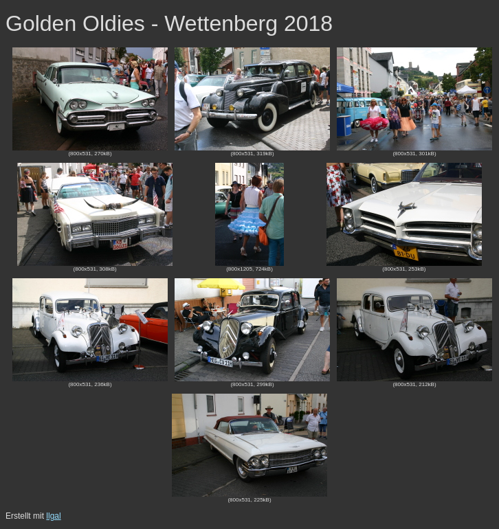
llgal (53, 516)
